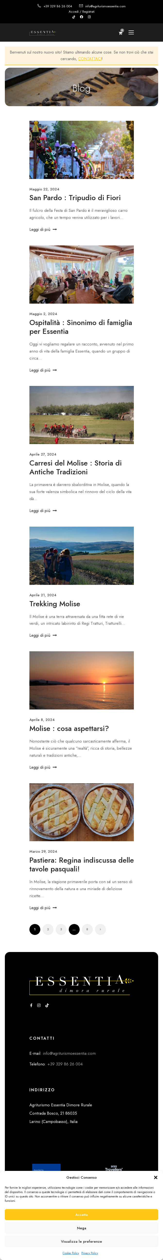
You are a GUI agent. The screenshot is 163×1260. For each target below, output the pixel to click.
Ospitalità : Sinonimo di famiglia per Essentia (80, 326)
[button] (155, 1177)
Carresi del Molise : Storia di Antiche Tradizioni (75, 467)
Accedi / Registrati (81, 11)
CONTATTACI (90, 59)
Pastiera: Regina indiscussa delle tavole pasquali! (81, 864)
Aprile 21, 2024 (42, 595)
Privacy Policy (89, 1253)
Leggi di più (43, 229)
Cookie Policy (71, 1253)
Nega (81, 1228)
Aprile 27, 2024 (42, 454)
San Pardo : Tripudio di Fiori (75, 197)
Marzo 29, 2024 (43, 851)
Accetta (81, 1214)
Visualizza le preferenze (81, 1241)
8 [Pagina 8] (87, 929)
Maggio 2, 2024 (43, 314)
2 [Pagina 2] (48, 929)
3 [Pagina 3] (61, 929)
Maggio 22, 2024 (44, 189)
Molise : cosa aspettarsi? (69, 728)
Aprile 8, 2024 (42, 719)
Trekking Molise (54, 603)
